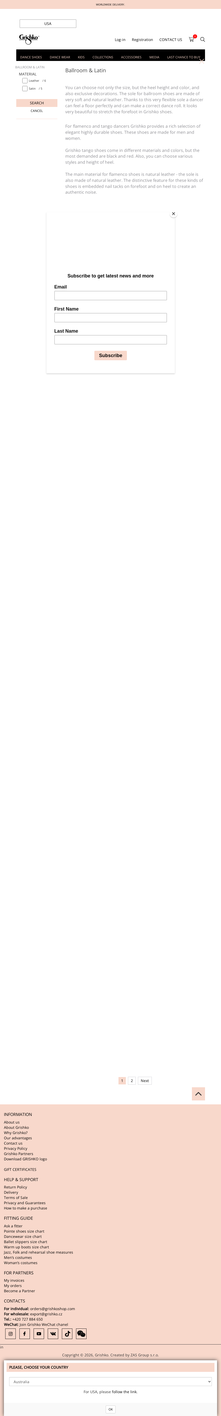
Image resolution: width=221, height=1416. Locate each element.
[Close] (173, 214)
